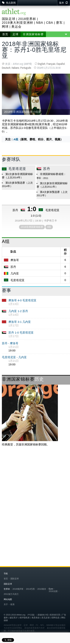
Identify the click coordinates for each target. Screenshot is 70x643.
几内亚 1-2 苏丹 (18, 311)
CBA (49, 22)
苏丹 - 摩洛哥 (10, 343)
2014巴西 (30, 589)
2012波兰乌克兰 (11, 594)
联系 (12, 604)
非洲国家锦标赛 (33, 34)
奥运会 (16, 26)
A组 (15, 139)
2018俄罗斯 (18, 589)
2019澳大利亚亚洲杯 (17, 22)
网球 (5, 26)
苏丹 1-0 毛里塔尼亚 (21, 332)
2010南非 (41, 589)
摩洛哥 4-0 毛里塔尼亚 (22, 300)
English (41, 64)
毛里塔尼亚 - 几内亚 (14, 357)
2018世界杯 (27, 19)
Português (25, 67)
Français (50, 64)
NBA (39, 22)
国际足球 (8, 19)
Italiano (15, 67)
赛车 (59, 22)
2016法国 (53, 591)
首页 (5, 34)
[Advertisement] (35, 488)
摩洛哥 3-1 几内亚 (19, 321)
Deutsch (6, 67)
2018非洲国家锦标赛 (32, 226)
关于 (6, 604)
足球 (15, 34)
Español (61, 64)
